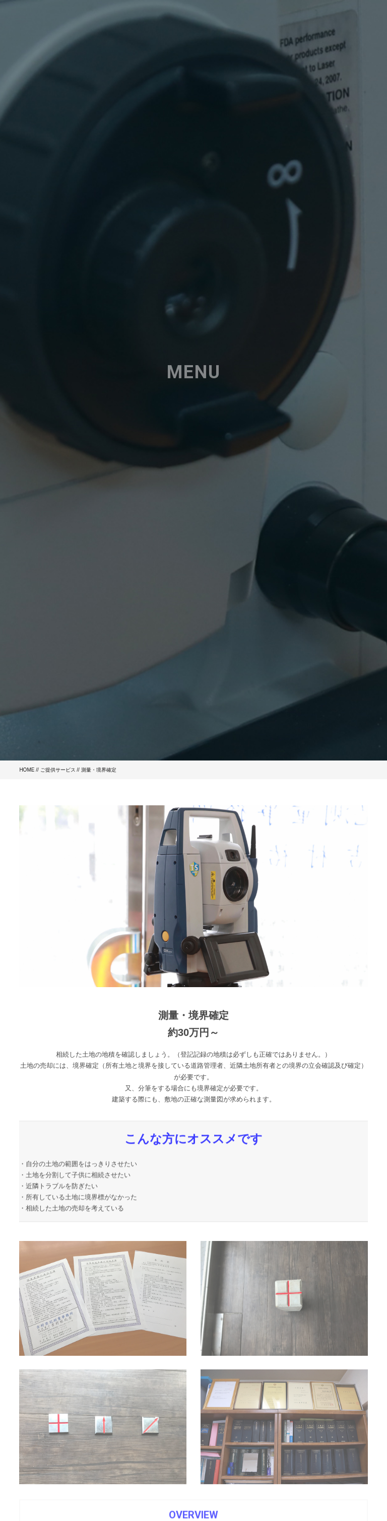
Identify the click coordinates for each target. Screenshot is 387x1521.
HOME (26, 770)
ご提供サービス (58, 770)
